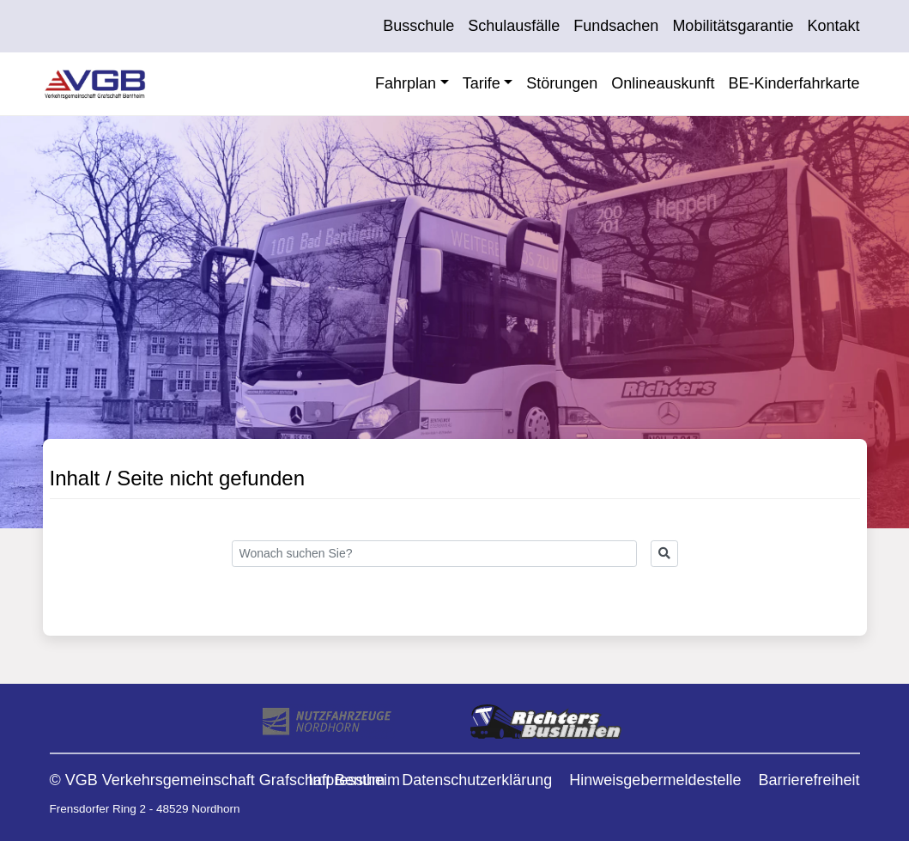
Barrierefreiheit (808, 780)
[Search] (434, 553)
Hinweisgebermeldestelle (655, 780)
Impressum (346, 780)
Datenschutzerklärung (477, 780)
